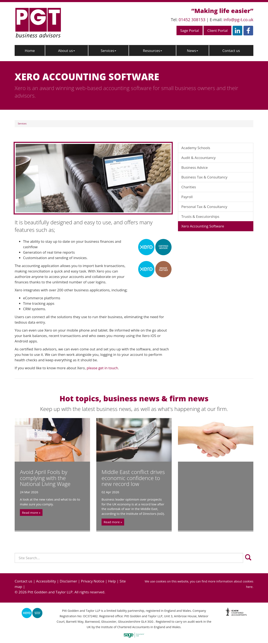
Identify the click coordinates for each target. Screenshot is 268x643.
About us (66, 50)
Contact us (231, 50)
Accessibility (46, 581)
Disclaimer (68, 581)
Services (108, 50)
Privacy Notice (92, 581)
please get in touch (102, 367)
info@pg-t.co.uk (238, 19)
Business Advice (194, 167)
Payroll (187, 196)
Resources (152, 50)
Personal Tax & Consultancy (204, 206)
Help (112, 581)
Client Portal (217, 30)
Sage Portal (189, 30)
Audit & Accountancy (198, 157)
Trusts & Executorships (200, 216)
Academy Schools (195, 147)
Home (30, 50)
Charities (188, 187)
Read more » (31, 512)
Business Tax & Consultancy (204, 177)
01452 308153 (192, 19)
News (192, 50)
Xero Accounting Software (202, 226)
